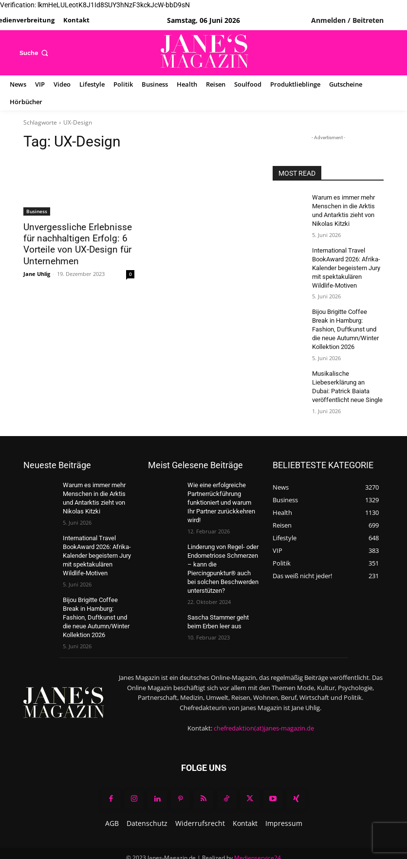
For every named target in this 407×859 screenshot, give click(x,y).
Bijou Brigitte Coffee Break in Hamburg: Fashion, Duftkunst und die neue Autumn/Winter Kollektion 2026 (346, 323)
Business (36, 211)
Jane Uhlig (36, 271)
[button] (34, 52)
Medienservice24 (257, 840)
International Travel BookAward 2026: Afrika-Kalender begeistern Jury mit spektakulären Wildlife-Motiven (347, 264)
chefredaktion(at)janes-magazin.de (264, 709)
